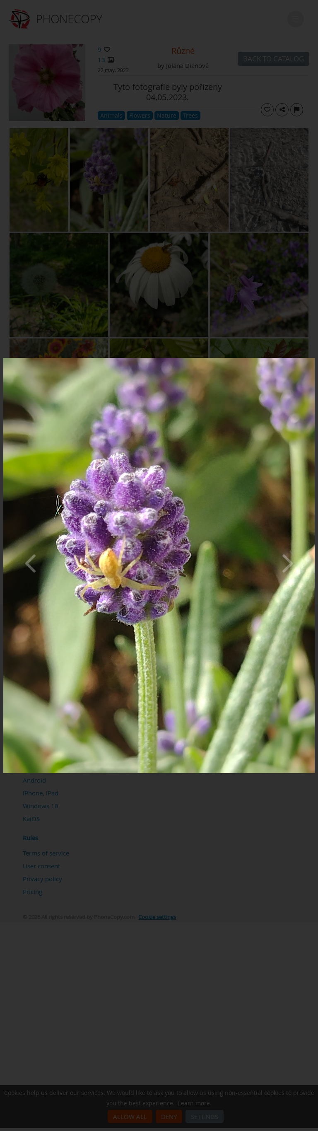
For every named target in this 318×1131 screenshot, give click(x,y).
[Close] (313, 360)
